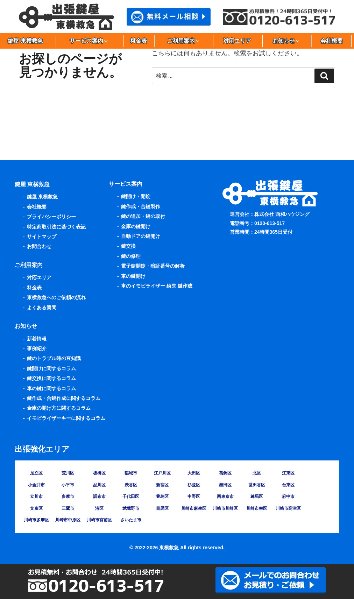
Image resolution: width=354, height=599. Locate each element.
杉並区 (193, 484)
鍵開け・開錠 (135, 196)
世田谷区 (256, 484)
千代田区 (130, 496)
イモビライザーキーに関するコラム (66, 418)
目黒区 (162, 508)
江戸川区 (162, 473)
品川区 (99, 484)
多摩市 (68, 496)
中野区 (193, 496)
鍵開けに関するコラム (51, 368)
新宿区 (162, 484)
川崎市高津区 (288, 508)
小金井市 (36, 484)
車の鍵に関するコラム (51, 388)
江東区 (288, 473)
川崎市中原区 (67, 519)
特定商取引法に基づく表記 (56, 227)
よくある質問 (41, 307)
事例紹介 (37, 348)
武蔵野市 (130, 508)
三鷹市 (68, 508)
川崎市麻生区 (193, 508)
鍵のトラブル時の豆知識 (54, 358)
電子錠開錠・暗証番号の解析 (153, 266)
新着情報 (37, 338)
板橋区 (99, 473)
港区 (99, 508)
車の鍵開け (133, 276)
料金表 (138, 41)
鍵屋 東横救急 (42, 196)
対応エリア (237, 41)
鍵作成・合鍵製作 (140, 206)
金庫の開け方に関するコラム (59, 408)
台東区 (288, 484)
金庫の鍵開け (135, 226)
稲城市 (131, 473)
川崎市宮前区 (99, 519)
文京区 (36, 508)
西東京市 (225, 496)
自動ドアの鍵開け (140, 236)
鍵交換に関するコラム (51, 378)
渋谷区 (131, 484)
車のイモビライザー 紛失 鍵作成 (156, 286)
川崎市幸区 (256, 508)
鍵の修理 (131, 256)
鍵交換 (128, 246)
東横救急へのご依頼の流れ (56, 297)
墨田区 (225, 484)
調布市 (99, 496)
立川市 (36, 496)
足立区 (36, 473)
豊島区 (162, 496)
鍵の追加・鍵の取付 (143, 216)
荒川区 (68, 473)
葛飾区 (225, 473)
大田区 (193, 473)
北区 (257, 473)
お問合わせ (39, 246)
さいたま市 (130, 519)
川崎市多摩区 (36, 519)
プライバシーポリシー (51, 216)
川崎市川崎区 (225, 508)
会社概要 (331, 41)
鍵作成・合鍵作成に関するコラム (63, 398)
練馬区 (256, 496)
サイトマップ (41, 236)
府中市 (288, 496)
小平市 (68, 484)
